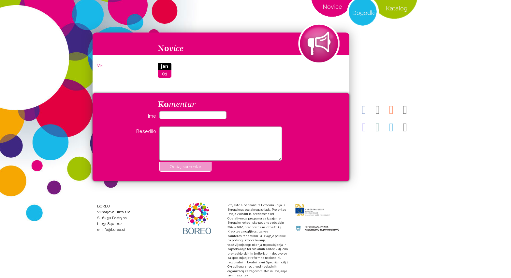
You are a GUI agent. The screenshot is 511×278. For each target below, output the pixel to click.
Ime (152, 116)
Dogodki (363, 12)
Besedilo (146, 131)
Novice (332, 6)
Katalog (396, 8)
